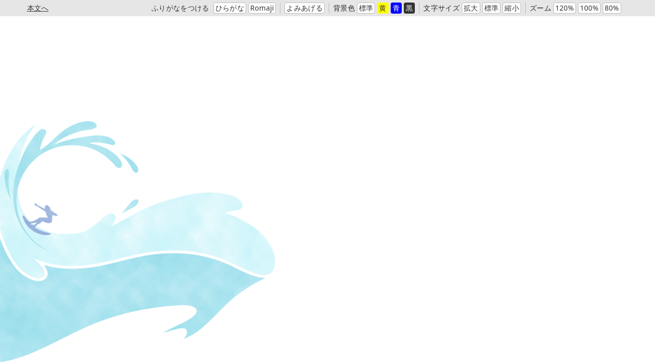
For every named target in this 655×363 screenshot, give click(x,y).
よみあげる (304, 8)
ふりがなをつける (180, 8)
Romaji (262, 8)
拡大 (471, 8)
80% (612, 8)
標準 (366, 8)
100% (589, 8)
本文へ (38, 8)
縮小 (511, 8)
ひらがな (229, 8)
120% (564, 8)
